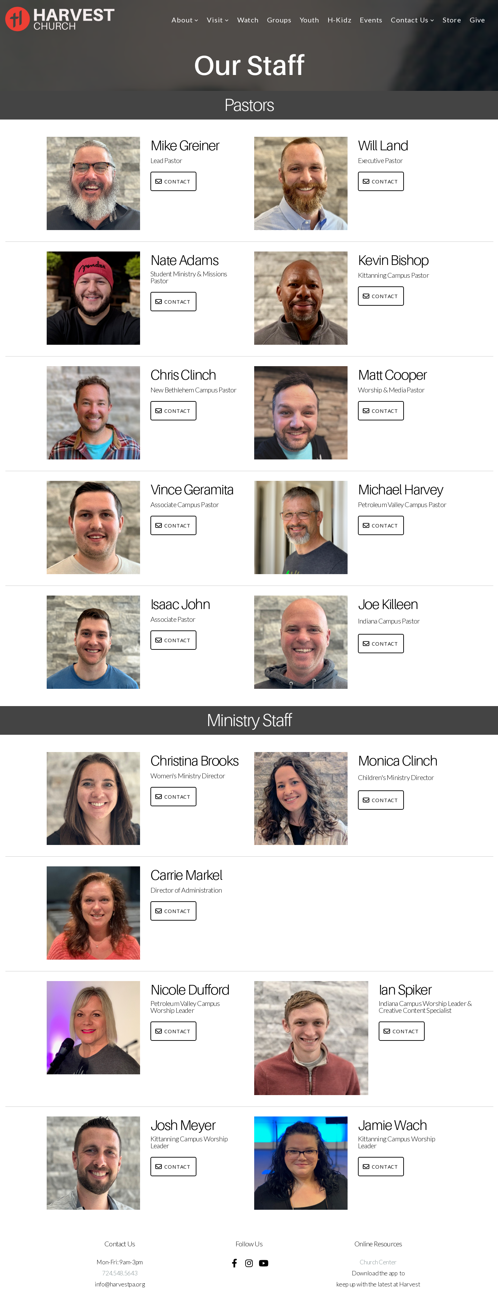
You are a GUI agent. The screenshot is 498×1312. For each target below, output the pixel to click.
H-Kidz (340, 20)
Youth (309, 20)
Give (477, 20)
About (185, 20)
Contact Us (412, 20)
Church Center (378, 1262)
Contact (173, 181)
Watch (248, 20)
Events (371, 20)
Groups (279, 20)
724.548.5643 (119, 1273)
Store (452, 20)
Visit (218, 20)
